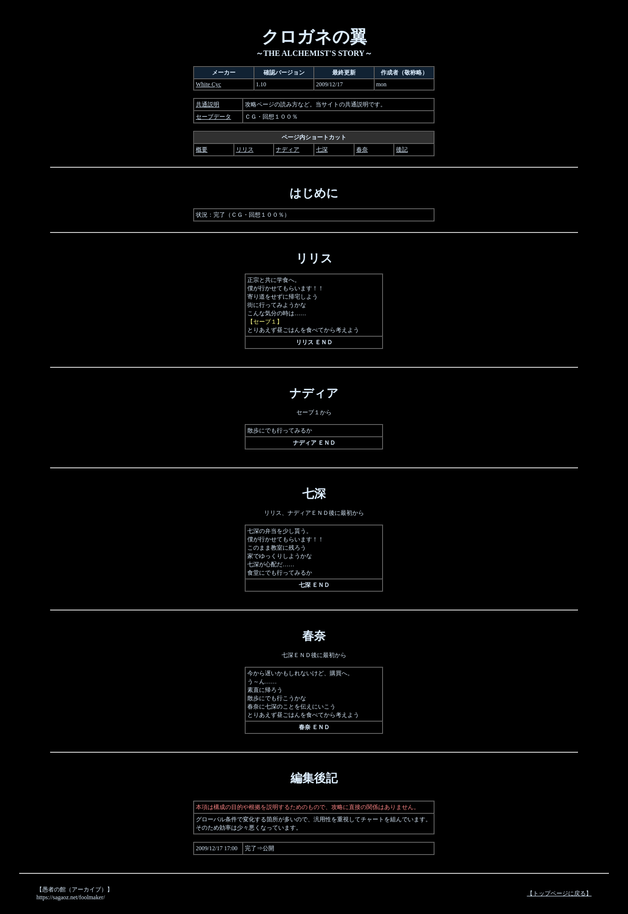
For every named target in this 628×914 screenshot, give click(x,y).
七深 (322, 149)
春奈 (362, 149)
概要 (202, 149)
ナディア (287, 149)
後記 (402, 149)
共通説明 (207, 104)
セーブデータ (213, 116)
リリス (245, 149)
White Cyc (208, 84)
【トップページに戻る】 (559, 893)
